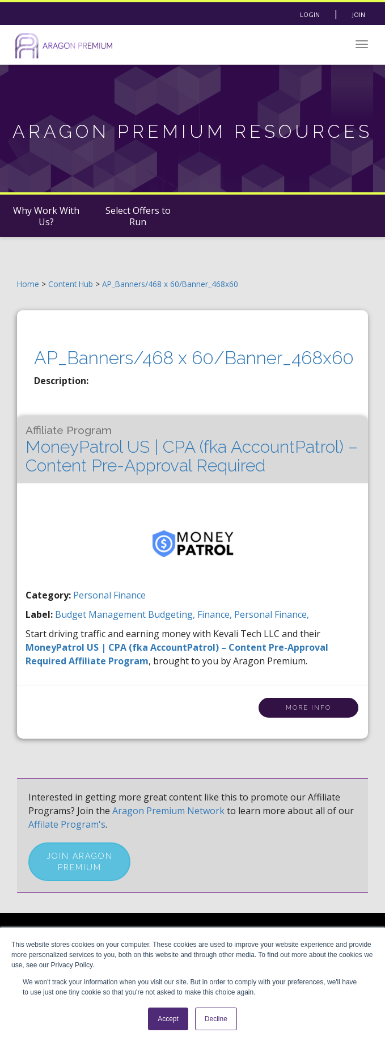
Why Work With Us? (46, 216)
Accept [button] (168, 1019)
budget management (101, 614)
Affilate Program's (66, 824)
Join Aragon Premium (79, 862)
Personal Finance (109, 595)
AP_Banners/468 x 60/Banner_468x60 (170, 284)
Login (310, 14)
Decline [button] (216, 1019)
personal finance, (271, 614)
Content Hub (70, 284)
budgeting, (172, 614)
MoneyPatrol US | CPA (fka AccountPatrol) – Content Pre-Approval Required (192, 449)
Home (28, 284)
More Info (308, 707)
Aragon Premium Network (168, 810)
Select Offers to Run (138, 216)
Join (358, 14)
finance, (215, 614)
